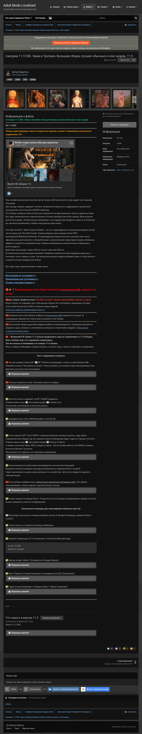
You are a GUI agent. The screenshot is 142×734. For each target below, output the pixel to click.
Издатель (23, 72)
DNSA (8, 704)
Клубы (118, 7)
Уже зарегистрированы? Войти (18, 18)
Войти (13, 689)
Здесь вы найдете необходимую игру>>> (25, 310)
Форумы (56, 7)
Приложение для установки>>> (22, 279)
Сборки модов (72, 7)
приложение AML (54, 315)
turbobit (7, 606)
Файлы (89, 7)
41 (134, 60)
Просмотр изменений (52, 618)
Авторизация (111, 60)
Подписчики (125, 60)
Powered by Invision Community (124, 727)
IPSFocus (20, 725)
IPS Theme (10, 725)
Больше (132, 7)
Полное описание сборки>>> (20, 282)
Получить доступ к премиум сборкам (71, 43)
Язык (9, 728)
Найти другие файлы (20, 75)
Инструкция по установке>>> (21, 275)
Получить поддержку (120, 125)
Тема (17, 728)
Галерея (104, 7)
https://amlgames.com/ (125, 170)
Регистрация (40, 18)
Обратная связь (28, 728)
